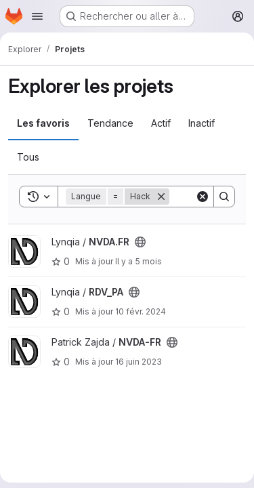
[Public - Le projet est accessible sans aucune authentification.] (140, 242)
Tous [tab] (28, 157)
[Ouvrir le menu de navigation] (37, 16)
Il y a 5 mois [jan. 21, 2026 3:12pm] (138, 261)
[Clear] (202, 196)
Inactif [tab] (201, 123)
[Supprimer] (161, 196)
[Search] (224, 196)
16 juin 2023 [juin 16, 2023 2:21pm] (138, 362)
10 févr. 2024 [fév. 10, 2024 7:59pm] (140, 311)
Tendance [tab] (110, 123)
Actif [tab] (161, 123)
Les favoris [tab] (43, 123)
